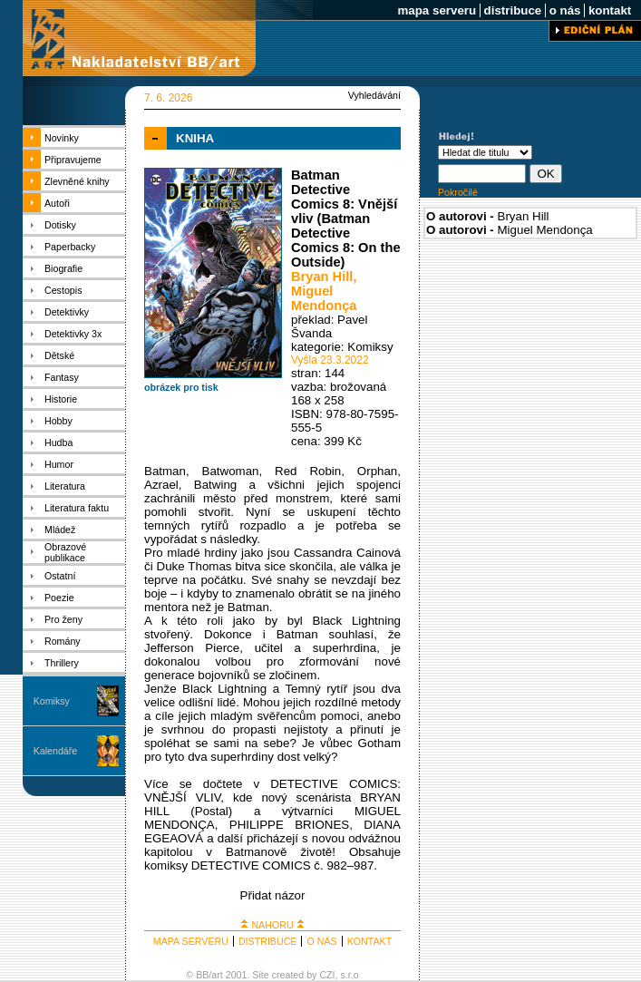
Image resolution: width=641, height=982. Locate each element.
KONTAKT (370, 941)
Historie (60, 399)
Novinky (61, 137)
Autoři (57, 203)
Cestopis (63, 290)
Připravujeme (73, 159)
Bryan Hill (322, 276)
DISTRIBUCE (267, 941)
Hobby (58, 420)
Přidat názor (273, 895)
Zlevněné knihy (77, 181)
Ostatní (59, 575)
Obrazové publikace (65, 552)
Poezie (59, 597)
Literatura (64, 486)
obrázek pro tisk (181, 387)
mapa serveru (437, 10)
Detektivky (66, 311)
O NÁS (321, 941)
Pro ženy (63, 619)
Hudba (58, 442)
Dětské (59, 355)
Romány (62, 641)
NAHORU (272, 924)
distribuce (513, 10)
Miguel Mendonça (323, 298)
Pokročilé (458, 192)
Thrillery (61, 662)
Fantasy (61, 377)
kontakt (610, 10)
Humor (58, 464)
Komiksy (52, 700)
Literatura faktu (76, 507)
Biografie (63, 268)
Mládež (59, 529)
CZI (327, 974)
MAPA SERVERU (190, 941)
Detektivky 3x (73, 333)
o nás (565, 10)
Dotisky (60, 224)
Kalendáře (56, 750)
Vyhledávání (374, 95)
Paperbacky (69, 246)
